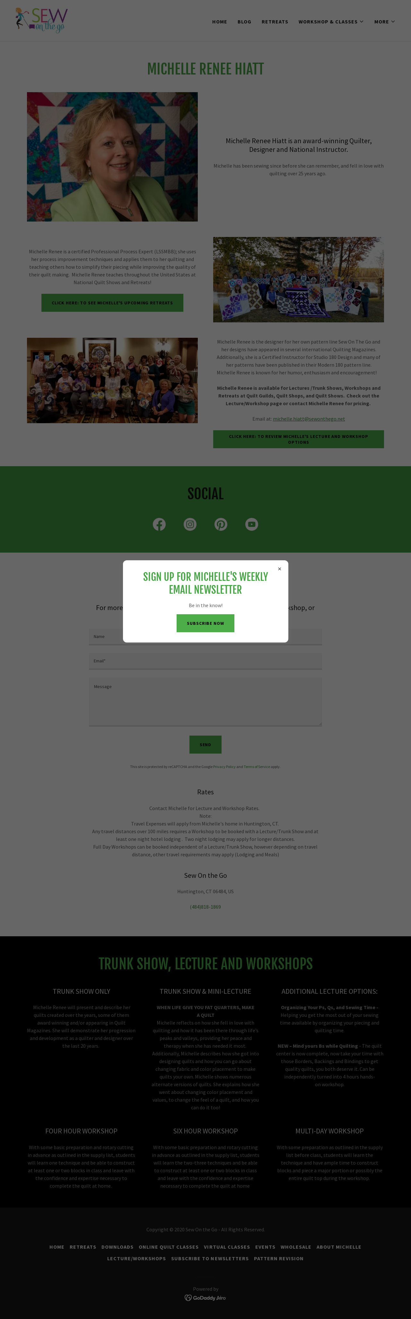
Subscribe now (205, 623)
